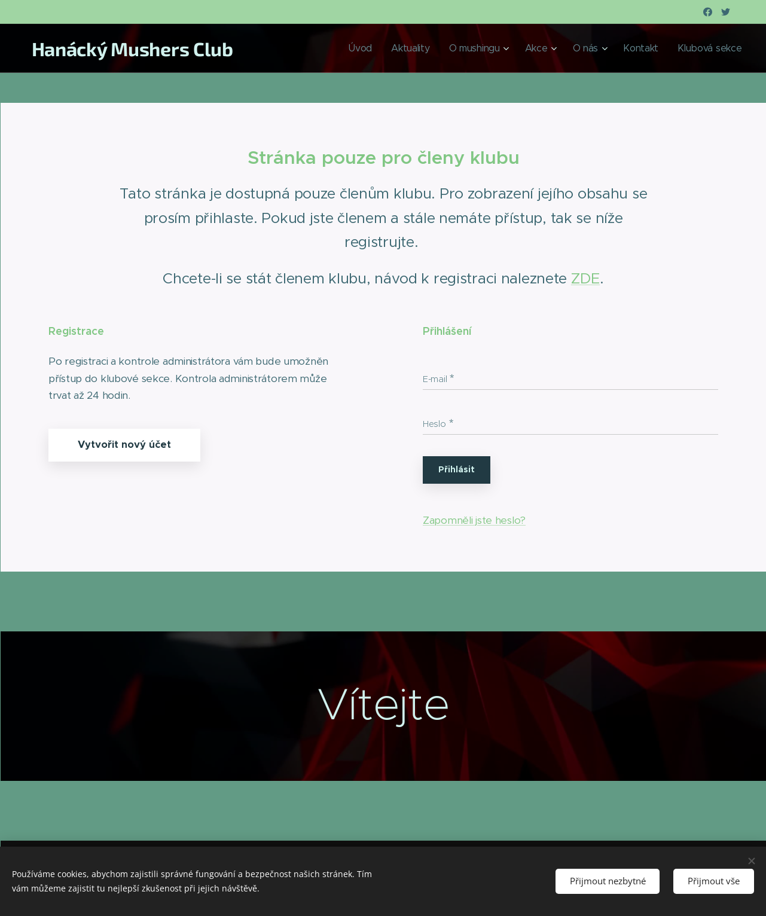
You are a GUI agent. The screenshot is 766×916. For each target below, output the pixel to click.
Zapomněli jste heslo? (474, 520)
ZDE (584, 278)
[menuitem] (414, 48)
